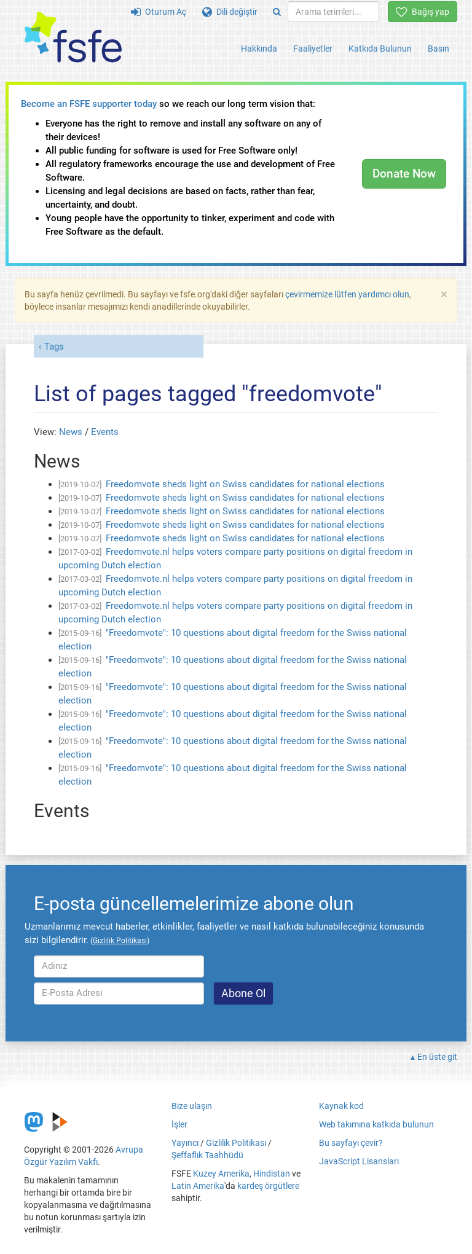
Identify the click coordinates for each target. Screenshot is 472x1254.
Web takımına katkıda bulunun (376, 1124)
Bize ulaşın (191, 1106)
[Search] (277, 12)
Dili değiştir (230, 12)
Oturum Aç (158, 12)
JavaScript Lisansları (359, 1161)
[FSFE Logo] (73, 38)
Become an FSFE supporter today (89, 103)
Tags (54, 346)
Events (105, 431)
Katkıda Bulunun (380, 48)
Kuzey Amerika (221, 1173)
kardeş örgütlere (268, 1186)
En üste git (437, 1057)
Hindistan (271, 1173)
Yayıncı (185, 1143)
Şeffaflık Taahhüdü (207, 1155)
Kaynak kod (341, 1106)
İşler (179, 1124)
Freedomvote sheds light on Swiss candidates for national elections (245, 484)
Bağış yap (422, 12)
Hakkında (259, 48)
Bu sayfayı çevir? (351, 1143)
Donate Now (404, 174)
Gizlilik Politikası (236, 1143)
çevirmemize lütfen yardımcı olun (347, 294)
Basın (438, 48)
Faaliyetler (312, 48)
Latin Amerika (197, 1186)
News (70, 431)
